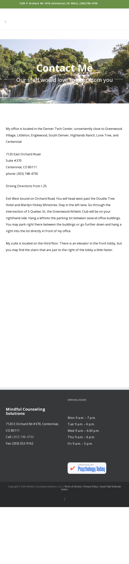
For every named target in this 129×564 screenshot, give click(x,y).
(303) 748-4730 (23, 437)
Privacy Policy (90, 486)
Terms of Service (72, 486)
